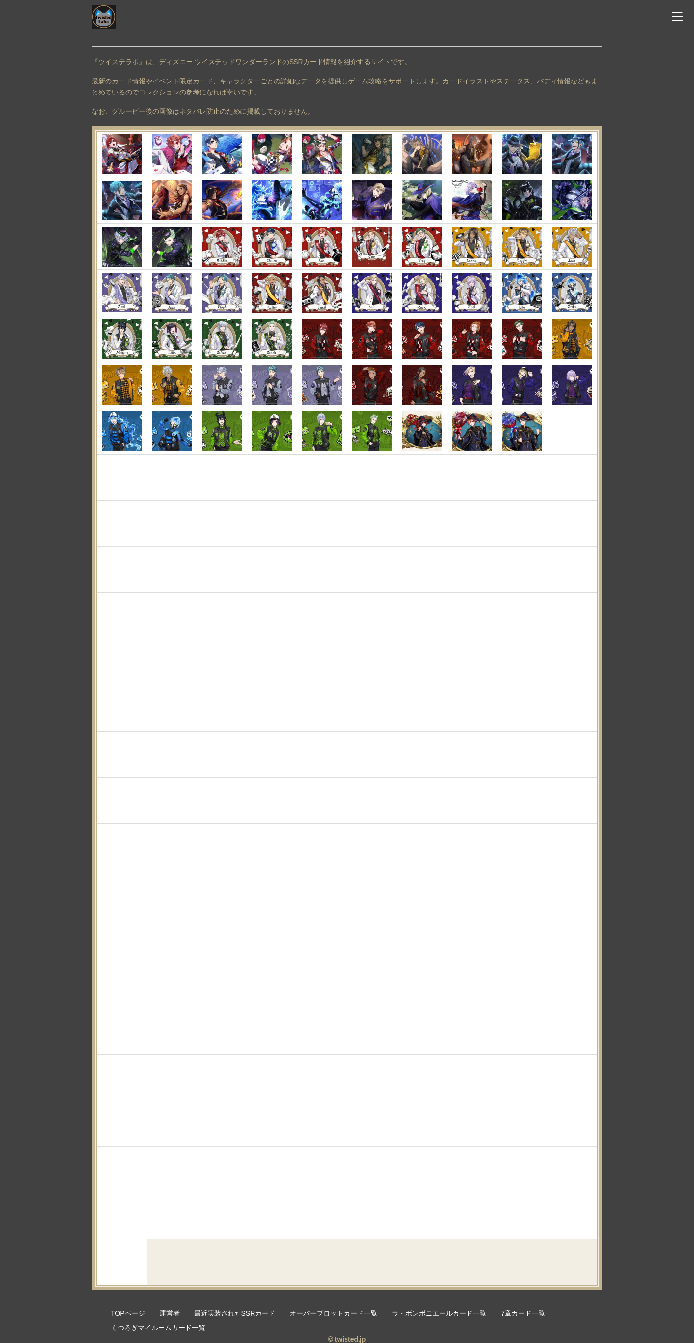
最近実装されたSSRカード (235, 1313)
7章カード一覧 (523, 1313)
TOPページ (128, 1313)
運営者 (170, 1313)
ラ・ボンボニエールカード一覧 (439, 1313)
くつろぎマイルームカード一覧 (158, 1327)
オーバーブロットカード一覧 (333, 1313)
